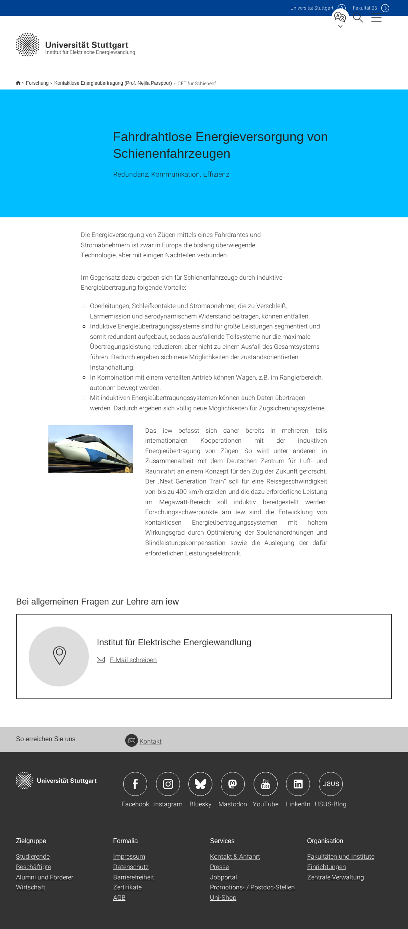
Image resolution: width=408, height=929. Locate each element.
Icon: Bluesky (200, 779)
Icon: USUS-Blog (331, 779)
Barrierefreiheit (133, 871)
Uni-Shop (223, 892)
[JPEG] (317, 228)
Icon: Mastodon (233, 779)
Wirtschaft (30, 881)
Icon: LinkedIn (298, 779)
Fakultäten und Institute (340, 851)
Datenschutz (131, 861)
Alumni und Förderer (44, 871)
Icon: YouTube (266, 779)
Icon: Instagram (168, 779)
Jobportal (223, 871)
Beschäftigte (33, 861)
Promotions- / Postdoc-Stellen (252, 881)
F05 (365, 8)
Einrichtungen (326, 861)
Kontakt (143, 736)
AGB (119, 892)
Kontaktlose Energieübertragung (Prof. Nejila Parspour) (109, 80)
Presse (219, 861)
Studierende (33, 851)
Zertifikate (127, 881)
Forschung (33, 80)
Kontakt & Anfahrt (235, 851)
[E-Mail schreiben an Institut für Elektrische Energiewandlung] (127, 654)
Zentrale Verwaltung (335, 871)
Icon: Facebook (135, 779)
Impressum (129, 851)
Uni (312, 8)
